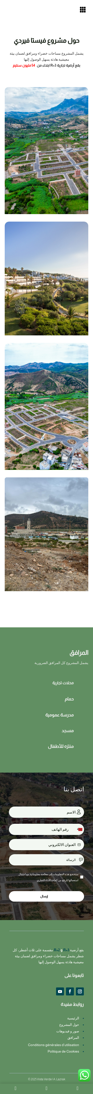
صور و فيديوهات (67, 1031)
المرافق (73, 1038)
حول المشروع (69, 1025)
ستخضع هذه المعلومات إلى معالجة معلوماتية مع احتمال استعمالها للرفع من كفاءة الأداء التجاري (48, 877)
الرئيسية (73, 1018)
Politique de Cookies (63, 1051)
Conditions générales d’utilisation (53, 1045)
